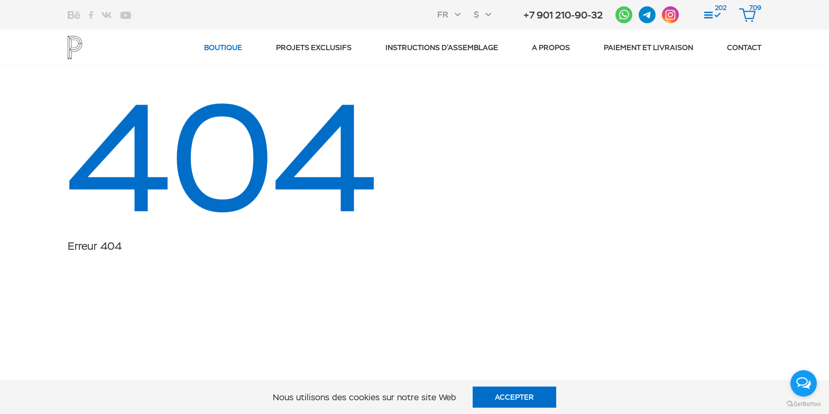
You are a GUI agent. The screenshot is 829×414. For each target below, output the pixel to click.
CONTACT (744, 47)
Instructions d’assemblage (441, 47)
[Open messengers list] (803, 383)
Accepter (514, 397)
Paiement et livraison (648, 47)
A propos (551, 47)
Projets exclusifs (314, 47)
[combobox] (452, 14)
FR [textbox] (442, 14)
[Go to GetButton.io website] (804, 403)
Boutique (223, 47)
